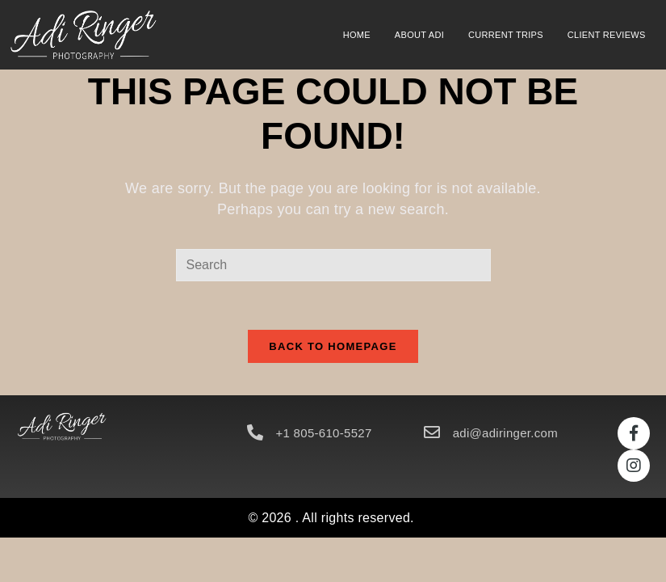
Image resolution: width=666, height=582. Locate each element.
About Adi (419, 35)
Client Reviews (607, 35)
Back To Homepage (332, 346)
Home (357, 35)
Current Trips (505, 35)
